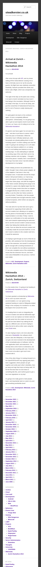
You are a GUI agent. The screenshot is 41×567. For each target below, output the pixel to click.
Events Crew (10, 510)
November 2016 (11, 427)
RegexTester (12, 535)
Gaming (8, 515)
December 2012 (11, 454)
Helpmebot (11, 533)
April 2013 (9, 447)
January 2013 (10, 452)
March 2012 (9, 468)
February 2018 (10, 417)
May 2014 (9, 438)
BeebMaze (11, 529)
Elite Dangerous (13, 517)
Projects (27, 33)
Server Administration (13, 540)
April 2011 (9, 477)
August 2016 (10, 433)
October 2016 (10, 429)
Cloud (8, 492)
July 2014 (9, 436)
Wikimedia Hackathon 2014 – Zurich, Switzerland (16, 276)
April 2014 (9, 440)
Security (8, 538)
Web (9, 503)
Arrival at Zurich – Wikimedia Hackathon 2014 (15, 62)
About (14, 33)
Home (8, 33)
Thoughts (9, 545)
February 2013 (10, 449)
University (9, 547)
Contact (17, 42)
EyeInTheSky (12, 531)
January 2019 (10, 413)
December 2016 (11, 424)
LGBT (7, 522)
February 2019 (10, 411)
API (22, 78)
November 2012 (11, 456)
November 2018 (11, 415)
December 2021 (11, 401)
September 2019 (11, 408)
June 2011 (9, 475)
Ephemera (9, 508)
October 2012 (10, 459)
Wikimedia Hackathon (12, 126)
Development (10, 38)
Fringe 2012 (12, 513)
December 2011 (11, 472)
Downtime (11, 542)
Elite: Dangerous (22, 38)
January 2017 (10, 422)
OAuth (11, 328)
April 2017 (9, 420)
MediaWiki (16, 335)
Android (10, 499)
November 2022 (11, 399)
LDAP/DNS (11, 549)
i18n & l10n (12, 501)
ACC (12, 261)
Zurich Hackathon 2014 (20, 263)
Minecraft (8, 42)
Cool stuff (9, 494)
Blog (20, 33)
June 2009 (9, 482)
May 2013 (9, 445)
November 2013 (11, 443)
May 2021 (9, 406)
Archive (8, 490)
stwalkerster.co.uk (17, 12)
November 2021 (11, 404)
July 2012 (9, 466)
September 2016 (11, 431)
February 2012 (10, 470)
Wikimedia (9, 263)
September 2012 (11, 461)
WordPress (14, 506)
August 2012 (10, 463)
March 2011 (9, 479)
